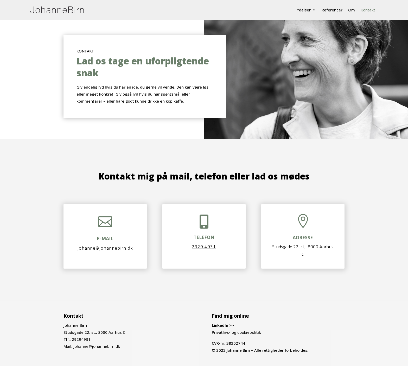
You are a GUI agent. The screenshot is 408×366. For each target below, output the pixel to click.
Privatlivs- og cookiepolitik (236, 332)
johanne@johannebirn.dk (105, 248)
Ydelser (304, 9)
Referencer (332, 9)
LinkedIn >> (223, 325)
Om (351, 9)
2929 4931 (204, 247)
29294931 (81, 339)
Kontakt (368, 9)
